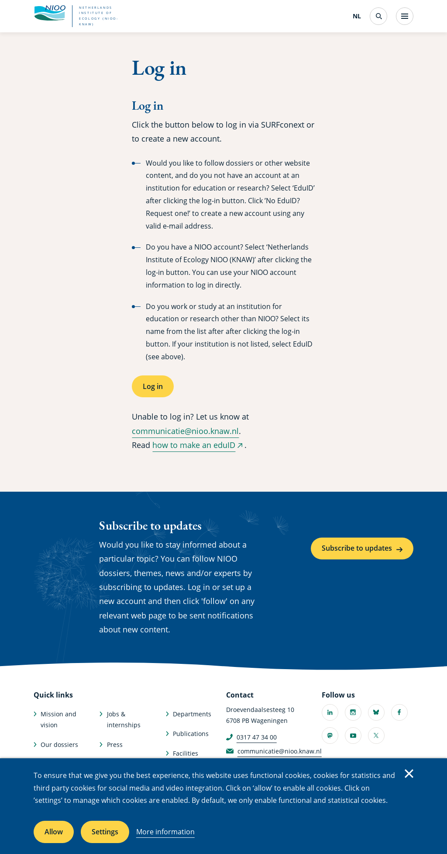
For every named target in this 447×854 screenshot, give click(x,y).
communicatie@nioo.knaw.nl (185, 431)
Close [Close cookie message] (409, 773)
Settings (105, 832)
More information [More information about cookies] (165, 832)
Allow (54, 832)
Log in (153, 386)
